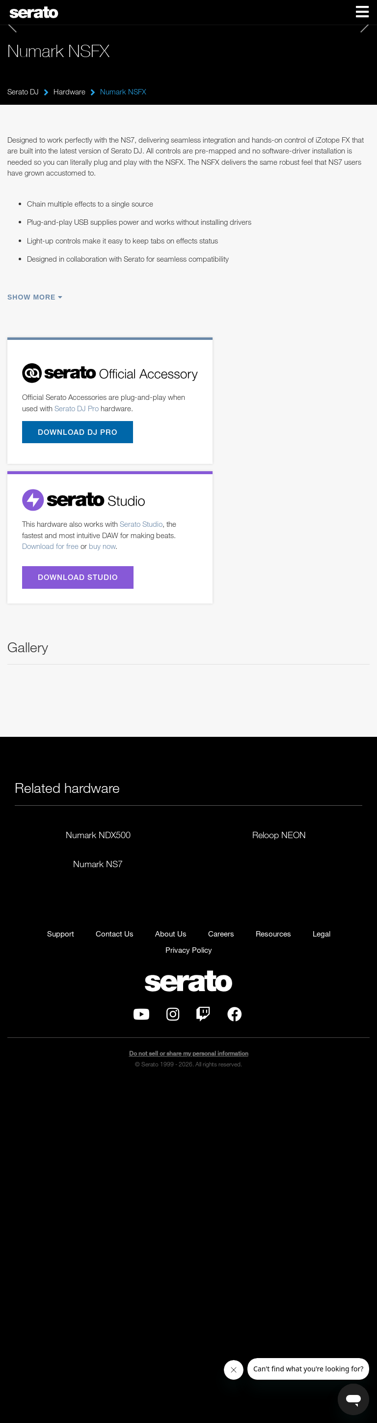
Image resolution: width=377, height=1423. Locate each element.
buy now (102, 546)
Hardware (69, 91)
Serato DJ (23, 91)
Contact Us (115, 1272)
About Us (171, 1272)
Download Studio (78, 577)
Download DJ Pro (77, 431)
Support (60, 1272)
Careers (221, 1272)
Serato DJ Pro (76, 408)
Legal (321, 1272)
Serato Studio (141, 524)
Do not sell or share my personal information (188, 1391)
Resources (273, 1272)
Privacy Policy (188, 1288)
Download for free (50, 546)
